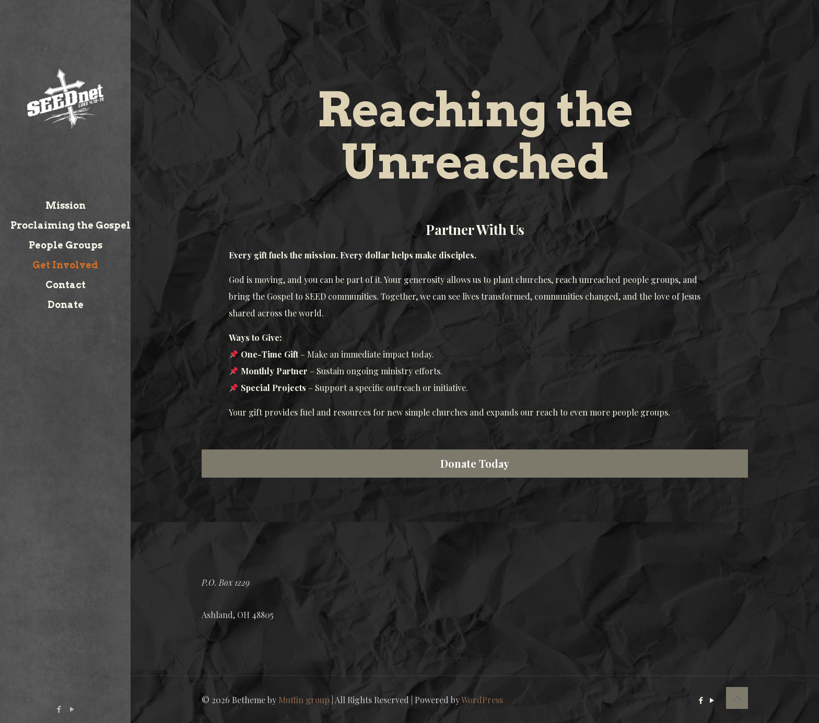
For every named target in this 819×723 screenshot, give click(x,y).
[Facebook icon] (59, 709)
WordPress (482, 699)
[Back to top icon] (737, 698)
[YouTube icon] (72, 709)
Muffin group (304, 699)
